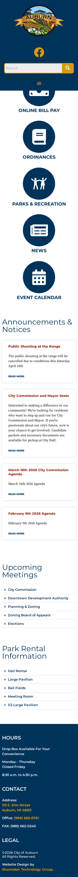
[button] (39, 83)
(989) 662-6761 (26, 818)
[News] (39, 230)
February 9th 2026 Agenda (31, 514)
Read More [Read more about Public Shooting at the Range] (16, 376)
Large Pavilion (20, 679)
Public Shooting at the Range (34, 346)
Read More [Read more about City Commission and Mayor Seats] (16, 450)
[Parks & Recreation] (39, 184)
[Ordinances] (39, 137)
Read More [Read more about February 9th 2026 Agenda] (16, 533)
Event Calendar (39, 297)
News (39, 250)
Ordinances (39, 157)
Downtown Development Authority (38, 598)
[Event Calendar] (39, 277)
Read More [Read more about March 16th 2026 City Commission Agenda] (16, 494)
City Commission (22, 590)
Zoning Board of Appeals (29, 615)
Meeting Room (20, 696)
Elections (16, 624)
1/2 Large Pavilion (23, 705)
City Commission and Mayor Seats (38, 396)
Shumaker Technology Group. (27, 869)
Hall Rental (17, 671)
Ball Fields (17, 688)
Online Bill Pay (39, 110)
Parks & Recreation (39, 204)
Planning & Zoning (24, 607)
